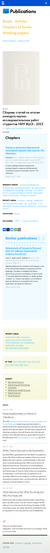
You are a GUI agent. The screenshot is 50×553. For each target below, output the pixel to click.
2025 (24, 361)
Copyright (27, 543)
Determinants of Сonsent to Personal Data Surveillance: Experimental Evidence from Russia (23, 251)
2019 (16, 365)
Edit (46, 550)
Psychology (29, 190)
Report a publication (9, 41)
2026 (20, 361)
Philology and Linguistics (28, 195)
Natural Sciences (14, 393)
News (5, 405)
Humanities (12, 387)
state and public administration (17, 348)
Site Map (6, 547)
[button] (6, 242)
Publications (23, 11)
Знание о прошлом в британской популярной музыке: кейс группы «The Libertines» (25, 150)
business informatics (13, 337)
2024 (29, 361)
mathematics (10, 345)
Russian (17, 214)
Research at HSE (23, 41)
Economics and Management (29, 185)
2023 (33, 361)
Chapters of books (17, 27)
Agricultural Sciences (16, 382)
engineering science (13, 340)
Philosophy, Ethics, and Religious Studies (17, 188)
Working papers (16, 32)
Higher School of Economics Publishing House (21, 128)
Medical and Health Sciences (19, 390)
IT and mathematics (12, 342)
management (29, 342)
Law (35, 190)
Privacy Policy (37, 543)
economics (25, 337)
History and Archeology (11, 195)
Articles (21, 21)
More (26, 365)
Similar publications (21, 238)
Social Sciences (14, 395)
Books (7, 21)
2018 (21, 365)
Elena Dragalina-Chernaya (28, 437)
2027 (15, 361)
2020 (12, 365)
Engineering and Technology (19, 385)
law (22, 342)
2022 (38, 361)
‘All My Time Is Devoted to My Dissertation (23, 450)
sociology (19, 345)
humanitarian (27, 340)
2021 (7, 365)
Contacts (18, 543)
